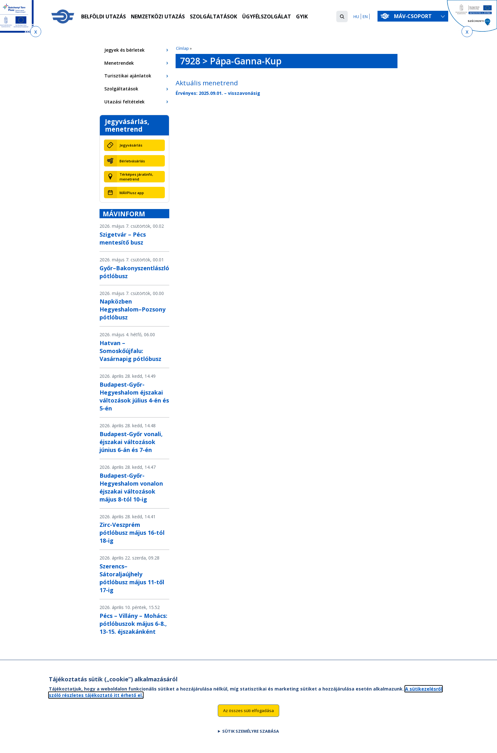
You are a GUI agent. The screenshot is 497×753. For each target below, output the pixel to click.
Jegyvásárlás (130, 145)
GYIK (302, 16)
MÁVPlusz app (131, 192)
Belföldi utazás (103, 16)
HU (356, 16)
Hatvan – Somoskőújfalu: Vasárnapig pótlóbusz (130, 351)
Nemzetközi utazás (158, 16)
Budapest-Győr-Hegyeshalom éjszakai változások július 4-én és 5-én (134, 396)
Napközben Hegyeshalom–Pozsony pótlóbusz (132, 309)
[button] (342, 16)
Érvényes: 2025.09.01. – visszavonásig (218, 93)
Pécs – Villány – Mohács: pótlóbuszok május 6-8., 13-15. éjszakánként (133, 623)
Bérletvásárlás (132, 161)
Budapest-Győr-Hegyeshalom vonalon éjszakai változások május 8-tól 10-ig (131, 487)
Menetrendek (119, 63)
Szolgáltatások (213, 16)
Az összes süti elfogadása (248, 715)
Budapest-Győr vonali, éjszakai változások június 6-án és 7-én (131, 442)
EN (365, 16)
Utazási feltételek (124, 102)
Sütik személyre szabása (250, 735)
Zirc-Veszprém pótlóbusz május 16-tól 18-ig (132, 532)
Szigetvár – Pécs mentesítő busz (123, 238)
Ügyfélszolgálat (266, 16)
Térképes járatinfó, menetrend (136, 176)
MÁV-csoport (414, 16)
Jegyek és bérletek (124, 50)
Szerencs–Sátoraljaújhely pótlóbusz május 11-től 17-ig (132, 578)
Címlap (182, 48)
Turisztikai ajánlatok (127, 76)
